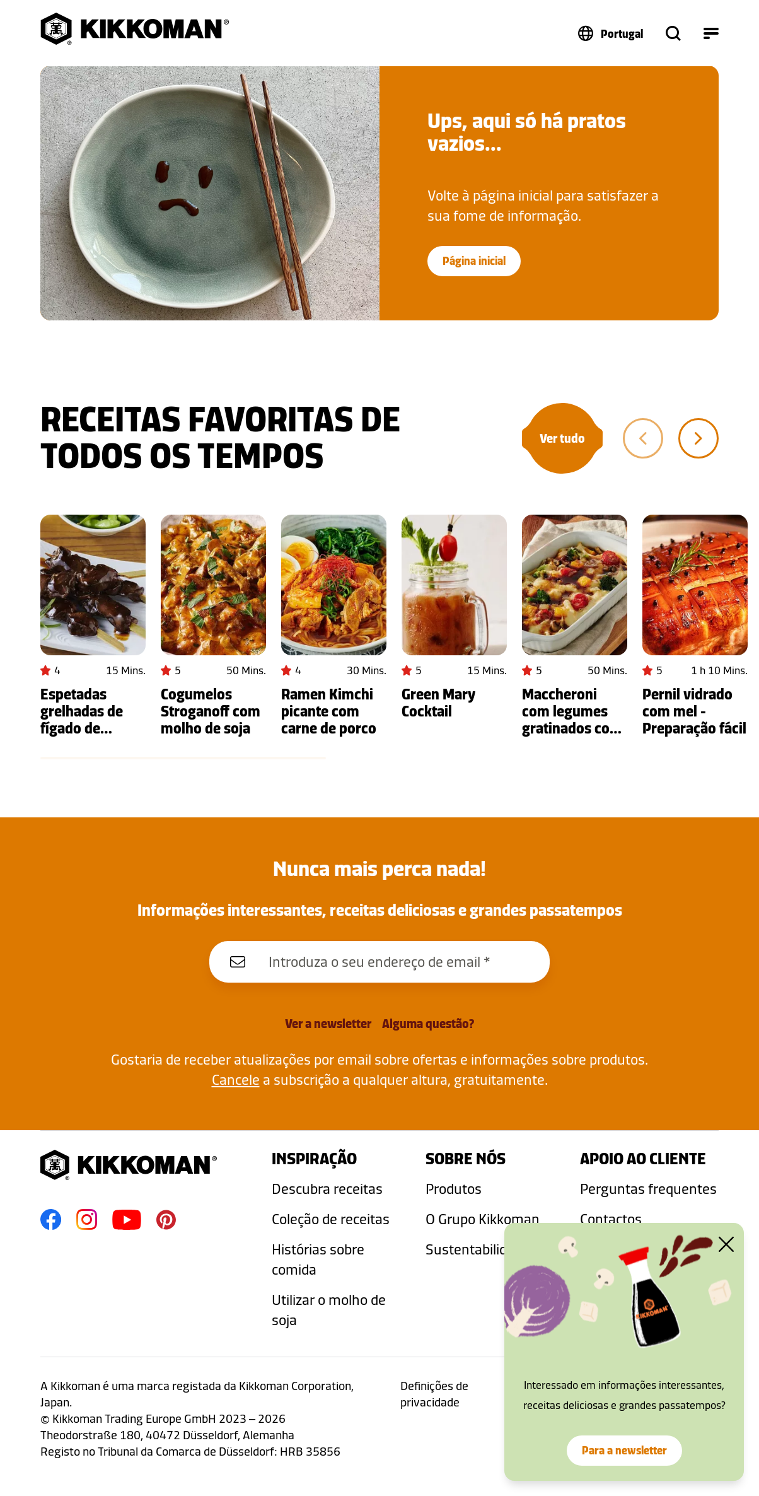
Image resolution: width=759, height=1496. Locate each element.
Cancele (236, 1079)
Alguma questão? (428, 1023)
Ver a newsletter (328, 1023)
